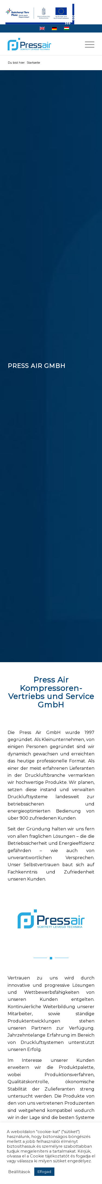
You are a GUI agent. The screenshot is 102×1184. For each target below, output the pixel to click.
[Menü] (86, 44)
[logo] (29, 44)
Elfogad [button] (44, 1171)
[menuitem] (86, 44)
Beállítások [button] (19, 1171)
